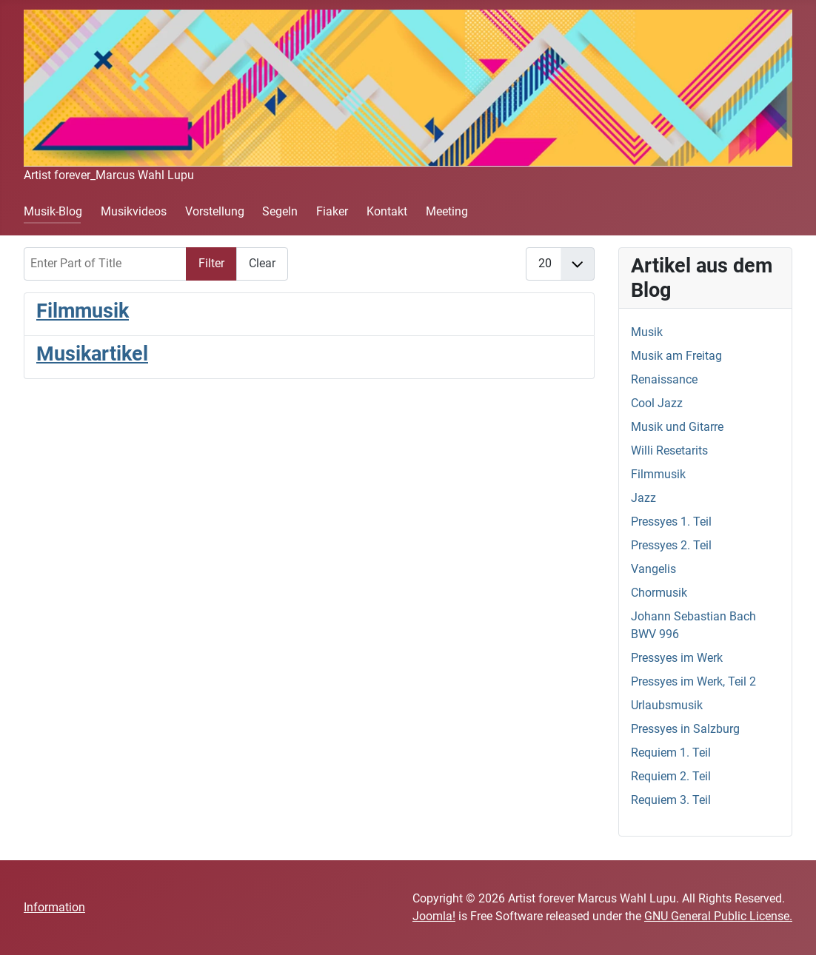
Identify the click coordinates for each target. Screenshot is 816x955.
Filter (211, 263)
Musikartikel (92, 354)
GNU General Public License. (718, 916)
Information (54, 907)
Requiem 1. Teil (671, 752)
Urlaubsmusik (667, 705)
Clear (262, 263)
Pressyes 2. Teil (671, 545)
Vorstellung (214, 211)
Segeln (280, 211)
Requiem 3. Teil (671, 800)
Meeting (447, 211)
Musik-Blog (53, 211)
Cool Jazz (657, 403)
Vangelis (653, 569)
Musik (647, 332)
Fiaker (332, 211)
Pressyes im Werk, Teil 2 (693, 681)
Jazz (643, 498)
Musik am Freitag (676, 356)
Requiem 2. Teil (671, 776)
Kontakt (387, 211)
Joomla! (433, 916)
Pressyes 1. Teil (671, 522)
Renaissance (664, 379)
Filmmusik (82, 311)
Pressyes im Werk (677, 658)
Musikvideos (134, 211)
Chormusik (659, 593)
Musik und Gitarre (677, 427)
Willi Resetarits (669, 450)
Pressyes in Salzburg (685, 729)
